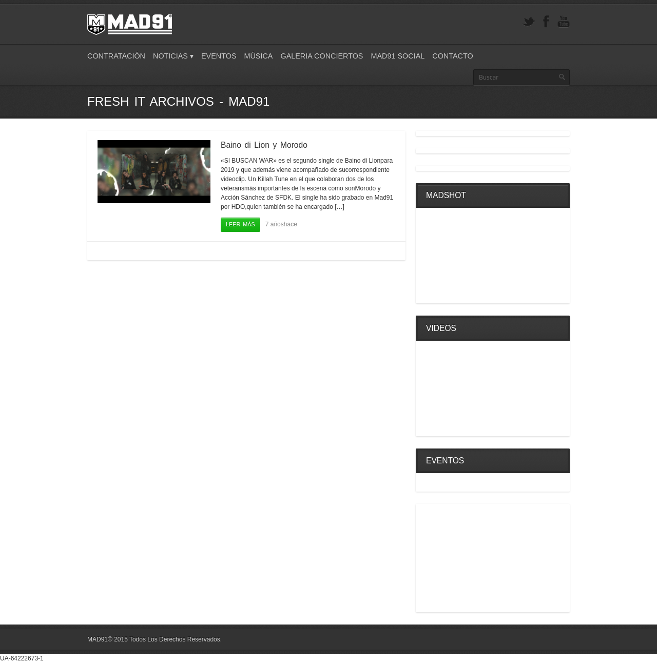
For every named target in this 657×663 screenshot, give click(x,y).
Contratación (116, 56)
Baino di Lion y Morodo (264, 145)
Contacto (452, 56)
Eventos (219, 56)
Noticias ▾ (173, 56)
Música (258, 56)
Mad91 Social (397, 56)
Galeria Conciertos (321, 56)
